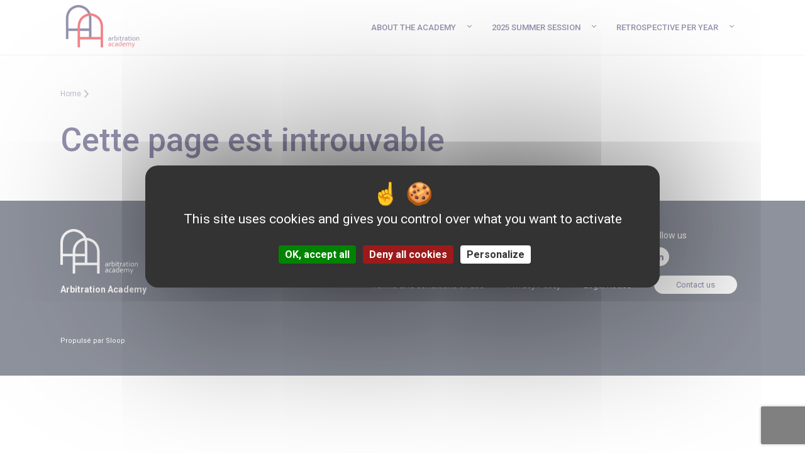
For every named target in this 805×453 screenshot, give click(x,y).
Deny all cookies (408, 254)
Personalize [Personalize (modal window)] (496, 254)
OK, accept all (317, 254)
